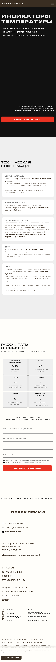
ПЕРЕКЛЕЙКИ (28, 512)
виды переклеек (14, 588)
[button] (27, 119)
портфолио (11, 596)
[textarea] (28, 430)
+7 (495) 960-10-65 (15, 523)
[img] (3, 532)
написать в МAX (14, 531)
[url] (28, 455)
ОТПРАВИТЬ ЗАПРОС (27, 468)
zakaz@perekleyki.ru (16, 527)
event (9, 609)
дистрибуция (14, 616)
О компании (12, 572)
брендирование (37, 616)
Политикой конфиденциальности (33, 462)
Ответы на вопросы (17, 592)
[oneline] (28, 439)
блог (5, 600)
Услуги (8, 576)
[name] (28, 447)
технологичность (37, 620)
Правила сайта (14, 580)
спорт (9, 620)
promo (10, 613)
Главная (8, 568)
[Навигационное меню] (52, 3)
